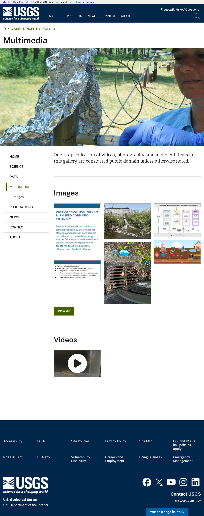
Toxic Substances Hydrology (29, 29)
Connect (108, 16)
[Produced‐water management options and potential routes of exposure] (177, 252)
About (125, 16)
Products (74, 16)
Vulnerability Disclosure (80, 459)
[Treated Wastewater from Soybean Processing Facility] (127, 221)
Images (18, 197)
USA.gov (43, 457)
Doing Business (150, 457)
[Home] (21, 19)
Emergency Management (183, 459)
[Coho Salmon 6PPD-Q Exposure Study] (77, 364)
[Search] (197, 16)
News (92, 16)
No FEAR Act (13, 457)
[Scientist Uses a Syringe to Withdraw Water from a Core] (102, 97)
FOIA (41, 441)
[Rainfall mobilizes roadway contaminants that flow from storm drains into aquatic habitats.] (127, 273)
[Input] (175, 16)
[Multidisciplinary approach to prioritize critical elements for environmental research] (177, 220)
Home (14, 157)
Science (55, 16)
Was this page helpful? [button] (167, 512)
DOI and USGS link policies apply (184, 445)
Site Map (146, 441)
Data (14, 177)
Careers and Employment (114, 459)
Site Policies (80, 441)
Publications (21, 207)
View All (64, 311)
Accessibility (12, 441)
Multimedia (19, 187)
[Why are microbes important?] (77, 271)
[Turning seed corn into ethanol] (77, 230)
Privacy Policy (115, 441)
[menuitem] (55, 13)
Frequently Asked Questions (180, 9)
